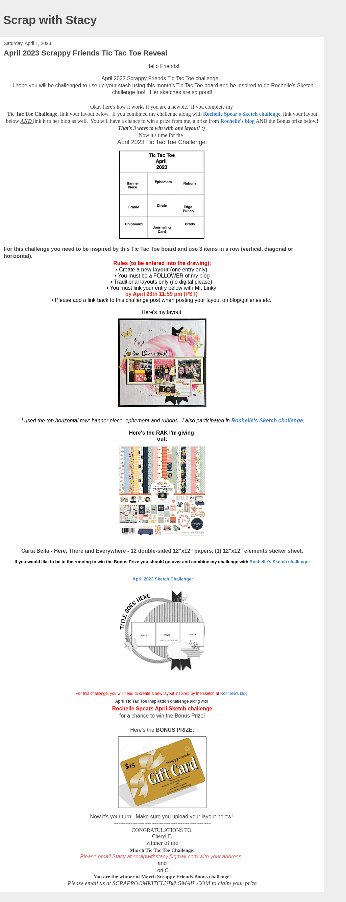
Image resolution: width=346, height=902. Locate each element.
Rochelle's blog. (234, 693)
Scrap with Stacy (50, 20)
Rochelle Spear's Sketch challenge (241, 114)
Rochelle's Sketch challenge (267, 420)
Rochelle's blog (237, 121)
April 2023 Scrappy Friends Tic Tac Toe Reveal (85, 53)
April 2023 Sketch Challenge (161, 578)
